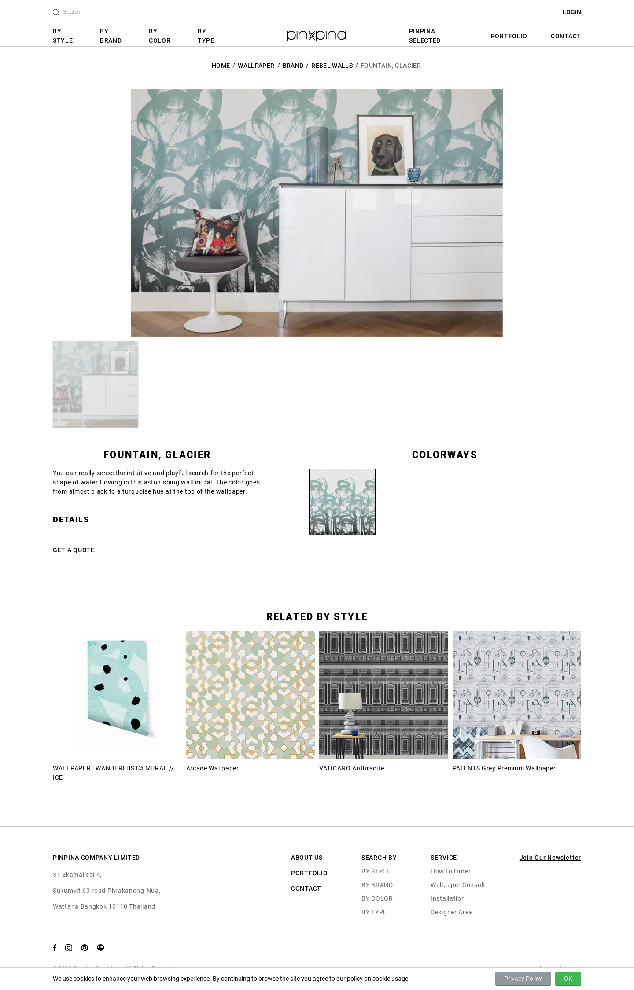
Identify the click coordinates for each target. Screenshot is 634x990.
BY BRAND (111, 36)
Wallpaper (256, 65)
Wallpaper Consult (458, 884)
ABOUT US (307, 857)
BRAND (293, 65)
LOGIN (572, 11)
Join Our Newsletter (550, 857)
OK (568, 978)
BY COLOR (160, 36)
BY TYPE (206, 36)
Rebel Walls (332, 65)
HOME (221, 65)
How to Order (451, 871)
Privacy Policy (523, 978)
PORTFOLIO (509, 36)
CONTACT (566, 36)
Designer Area (451, 912)
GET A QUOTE (74, 550)
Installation (448, 898)
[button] (95, 384)
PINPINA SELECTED (425, 36)
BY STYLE (63, 36)
